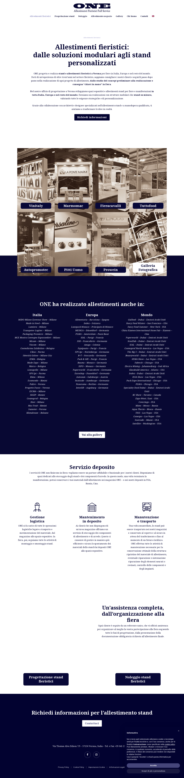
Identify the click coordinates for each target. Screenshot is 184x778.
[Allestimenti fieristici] (35, 246)
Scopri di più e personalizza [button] (153, 771)
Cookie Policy (78, 767)
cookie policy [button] (170, 744)
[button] (179, 731)
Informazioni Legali (117, 767)
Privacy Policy (63, 767)
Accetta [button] (153, 765)
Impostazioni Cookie (96, 767)
